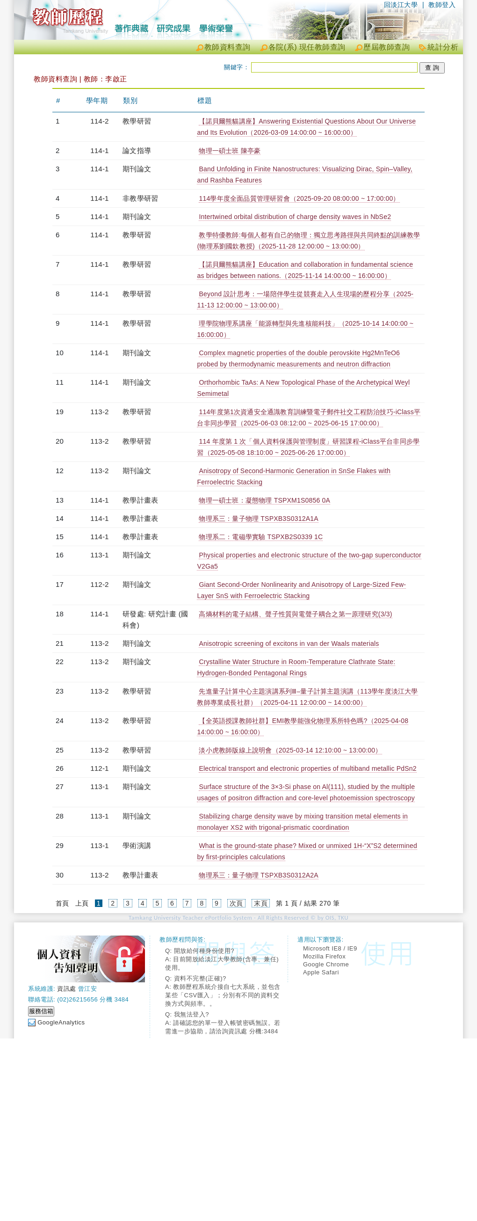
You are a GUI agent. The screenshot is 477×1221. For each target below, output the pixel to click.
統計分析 (442, 47)
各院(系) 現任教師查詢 (307, 47)
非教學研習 (140, 198)
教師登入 (441, 4)
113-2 (99, 412)
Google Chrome (326, 964)
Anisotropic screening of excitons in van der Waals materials (289, 643)
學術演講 (137, 845)
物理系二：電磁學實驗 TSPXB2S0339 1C (261, 537)
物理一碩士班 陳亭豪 (229, 150)
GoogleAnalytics (61, 1022)
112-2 (99, 584)
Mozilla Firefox (324, 956)
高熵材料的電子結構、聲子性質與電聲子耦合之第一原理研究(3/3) (295, 614)
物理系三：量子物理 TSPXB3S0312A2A (258, 875)
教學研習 (137, 121)
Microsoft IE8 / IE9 (330, 948)
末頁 (260, 903)
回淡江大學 (401, 4)
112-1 (99, 768)
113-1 (99, 555)
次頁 (236, 903)
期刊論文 (137, 169)
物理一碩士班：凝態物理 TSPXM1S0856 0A (264, 500)
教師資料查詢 (227, 47)
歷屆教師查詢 (386, 47)
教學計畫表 (140, 500)
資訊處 (66, 988)
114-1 (99, 150)
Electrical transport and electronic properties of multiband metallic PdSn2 (307, 768)
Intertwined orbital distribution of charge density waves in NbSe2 (295, 216)
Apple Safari (321, 972)
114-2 (99, 121)
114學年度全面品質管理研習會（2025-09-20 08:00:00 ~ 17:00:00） (299, 198)
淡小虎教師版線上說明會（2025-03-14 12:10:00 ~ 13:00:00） (290, 750)
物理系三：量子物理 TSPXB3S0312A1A (258, 518)
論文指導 (137, 150)
